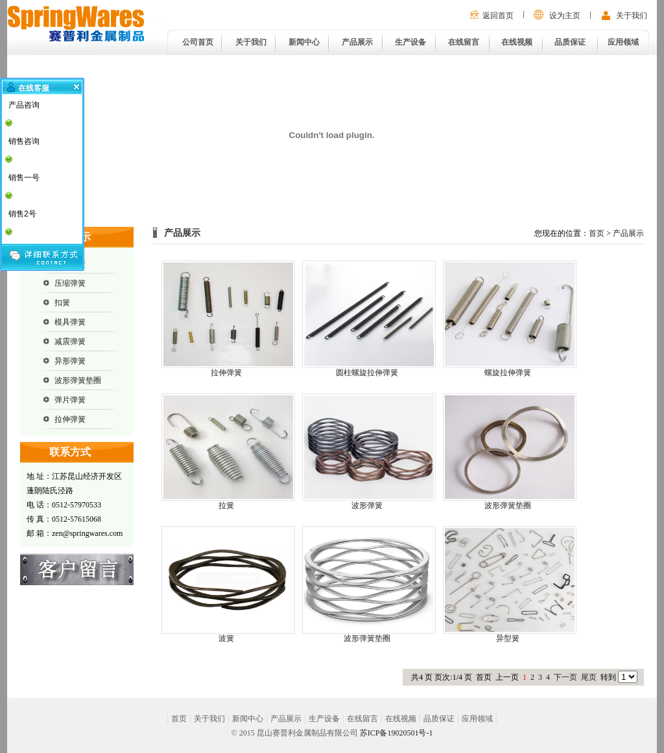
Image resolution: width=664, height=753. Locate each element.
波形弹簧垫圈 (77, 380)
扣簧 (62, 302)
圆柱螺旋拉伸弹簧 (367, 372)
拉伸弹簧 (70, 419)
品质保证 (570, 42)
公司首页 (197, 42)
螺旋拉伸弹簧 (507, 372)
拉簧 (226, 505)
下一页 (565, 677)
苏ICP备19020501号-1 (396, 732)
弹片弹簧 (70, 399)
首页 (596, 233)
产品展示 (357, 42)
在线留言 (463, 42)
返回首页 (498, 15)
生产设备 (410, 42)
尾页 (589, 677)
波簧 (226, 638)
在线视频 (516, 42)
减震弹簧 (70, 341)
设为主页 (564, 15)
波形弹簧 (367, 505)
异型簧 (507, 638)
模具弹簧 (70, 322)
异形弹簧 (70, 360)
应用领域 (623, 42)
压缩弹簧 (70, 283)
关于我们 (631, 15)
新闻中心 (304, 42)
